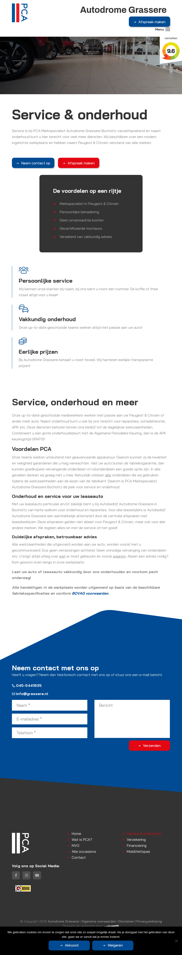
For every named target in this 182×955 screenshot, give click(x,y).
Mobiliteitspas (138, 851)
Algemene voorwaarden (98, 921)
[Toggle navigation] (167, 29)
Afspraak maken (151, 21)
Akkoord (71, 945)
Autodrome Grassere (63, 921)
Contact (79, 857)
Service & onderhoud (144, 833)
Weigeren (115, 945)
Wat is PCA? (82, 839)
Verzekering (136, 839)
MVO (75, 845)
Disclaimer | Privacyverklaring (140, 921)
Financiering (136, 845)
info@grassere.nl (30, 693)
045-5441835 (27, 685)
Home (76, 833)
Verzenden (152, 745)
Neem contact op (35, 163)
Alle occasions (84, 851)
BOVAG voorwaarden (90, 593)
